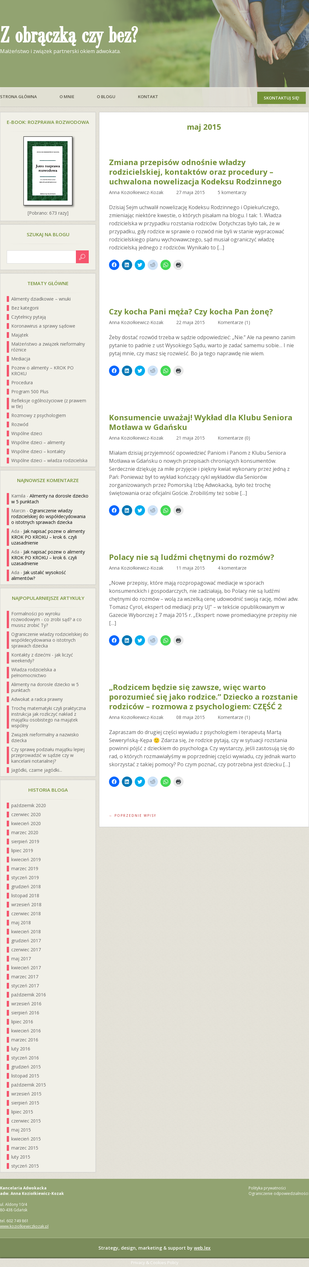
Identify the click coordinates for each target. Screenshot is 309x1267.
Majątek (19, 335)
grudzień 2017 (26, 940)
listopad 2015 (25, 1076)
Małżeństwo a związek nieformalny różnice (48, 347)
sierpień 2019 (25, 841)
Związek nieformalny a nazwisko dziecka (45, 737)
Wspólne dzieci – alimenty (38, 442)
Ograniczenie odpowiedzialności (278, 1193)
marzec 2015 (24, 1148)
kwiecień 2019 (26, 859)
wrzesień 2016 (26, 1004)
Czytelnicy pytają (28, 317)
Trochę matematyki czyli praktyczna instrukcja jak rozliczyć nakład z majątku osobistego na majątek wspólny (48, 717)
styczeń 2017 (25, 986)
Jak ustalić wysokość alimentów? (38, 575)
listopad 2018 (25, 895)
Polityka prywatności (267, 1188)
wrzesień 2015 (26, 1094)
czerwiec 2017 (26, 949)
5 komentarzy (232, 192)
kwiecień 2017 (26, 967)
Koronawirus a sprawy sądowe (43, 326)
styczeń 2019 (25, 877)
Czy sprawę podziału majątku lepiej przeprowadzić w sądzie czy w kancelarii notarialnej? (48, 755)
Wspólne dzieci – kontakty (38, 451)
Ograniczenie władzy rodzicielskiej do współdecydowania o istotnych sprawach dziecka (48, 516)
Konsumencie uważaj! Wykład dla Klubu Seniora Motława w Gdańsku (200, 422)
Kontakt (148, 96)
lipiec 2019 (22, 850)
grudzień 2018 (26, 886)
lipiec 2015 (22, 1112)
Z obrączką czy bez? (69, 36)
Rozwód (19, 424)
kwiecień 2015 (26, 1139)
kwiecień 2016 (26, 1031)
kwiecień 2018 (26, 931)
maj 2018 (21, 922)
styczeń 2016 (25, 1058)
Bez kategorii (25, 308)
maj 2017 (21, 958)
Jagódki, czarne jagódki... (36, 770)
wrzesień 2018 (26, 904)
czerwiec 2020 (26, 814)
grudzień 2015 (26, 1067)
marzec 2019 (24, 868)
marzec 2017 (24, 977)
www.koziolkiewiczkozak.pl (24, 1226)
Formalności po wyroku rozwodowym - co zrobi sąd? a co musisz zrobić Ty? (46, 619)
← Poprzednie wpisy (132, 815)
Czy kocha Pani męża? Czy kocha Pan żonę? (191, 311)
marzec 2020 (24, 832)
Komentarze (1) (234, 322)
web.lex (202, 1248)
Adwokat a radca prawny (37, 699)
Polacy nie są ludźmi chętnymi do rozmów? (191, 557)
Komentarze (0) (234, 438)
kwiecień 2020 (26, 823)
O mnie (66, 96)
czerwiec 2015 (26, 1121)
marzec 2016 (24, 1040)
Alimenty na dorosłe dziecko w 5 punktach (49, 499)
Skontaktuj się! (281, 98)
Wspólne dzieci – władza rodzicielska (49, 460)
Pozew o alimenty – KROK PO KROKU (42, 371)
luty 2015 (20, 1157)
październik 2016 (28, 995)
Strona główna (18, 96)
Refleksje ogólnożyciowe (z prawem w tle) (48, 403)
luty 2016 (20, 1049)
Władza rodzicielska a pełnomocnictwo (33, 672)
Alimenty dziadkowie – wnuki (41, 299)
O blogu (106, 96)
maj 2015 (21, 1130)
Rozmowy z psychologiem (38, 415)
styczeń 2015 (25, 1166)
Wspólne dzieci (26, 433)
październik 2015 (28, 1085)
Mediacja (20, 359)
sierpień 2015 (25, 1103)
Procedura (22, 382)
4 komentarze (232, 568)
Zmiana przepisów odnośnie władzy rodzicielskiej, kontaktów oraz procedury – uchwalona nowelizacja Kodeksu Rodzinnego (195, 171)
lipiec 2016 (22, 1022)
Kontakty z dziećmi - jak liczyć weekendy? (42, 658)
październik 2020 (28, 805)
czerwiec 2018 (26, 913)
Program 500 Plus (30, 391)
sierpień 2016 (25, 1013)
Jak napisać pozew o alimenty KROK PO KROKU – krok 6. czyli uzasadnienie (48, 537)
